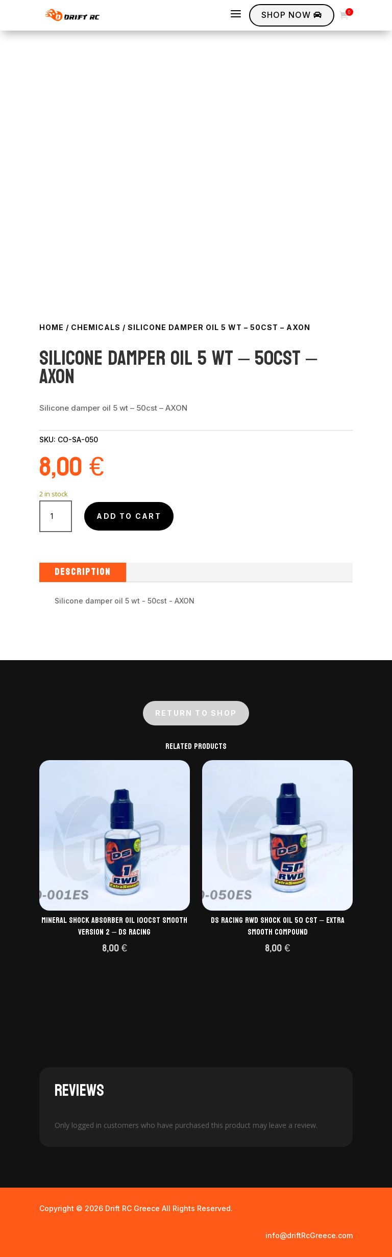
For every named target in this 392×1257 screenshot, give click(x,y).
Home (51, 327)
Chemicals (95, 327)
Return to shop (196, 713)
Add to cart (128, 516)
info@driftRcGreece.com (309, 1235)
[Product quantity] (55, 516)
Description (83, 572)
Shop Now (291, 15)
